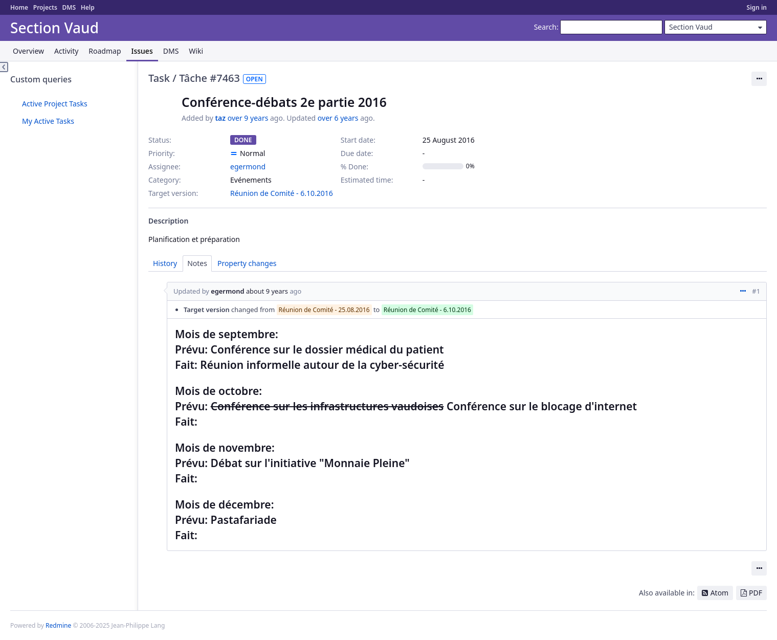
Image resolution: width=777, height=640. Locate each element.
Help (88, 7)
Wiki (196, 51)
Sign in (757, 7)
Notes (197, 263)
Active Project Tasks (54, 103)
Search (545, 27)
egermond (247, 166)
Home (19, 7)
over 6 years (338, 118)
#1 (756, 291)
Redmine (58, 625)
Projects (45, 7)
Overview (28, 51)
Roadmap (104, 51)
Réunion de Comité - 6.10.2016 (281, 193)
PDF (755, 593)
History (165, 263)
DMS (69, 7)
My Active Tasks (48, 121)
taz (220, 118)
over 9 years (248, 118)
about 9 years (267, 291)
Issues (142, 51)
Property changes (247, 263)
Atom (720, 593)
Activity (66, 51)
